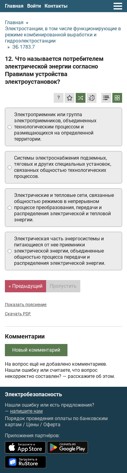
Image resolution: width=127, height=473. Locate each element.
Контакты (56, 6)
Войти (34, 6)
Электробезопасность (33, 394)
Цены (32, 424)
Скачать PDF (18, 313)
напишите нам (26, 411)
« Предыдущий (25, 286)
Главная (14, 6)
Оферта (51, 424)
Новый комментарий (36, 350)
